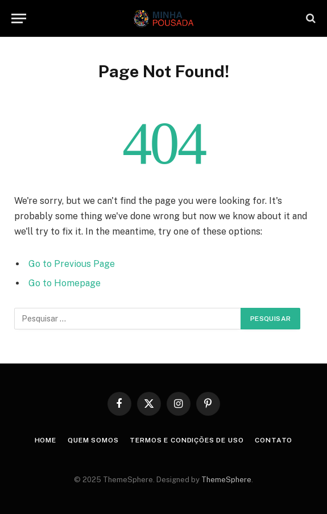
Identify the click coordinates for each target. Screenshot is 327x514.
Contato (273, 440)
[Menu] (18, 18)
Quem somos (93, 440)
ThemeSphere (226, 479)
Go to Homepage (64, 283)
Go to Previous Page (71, 263)
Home (45, 440)
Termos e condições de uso (186, 440)
